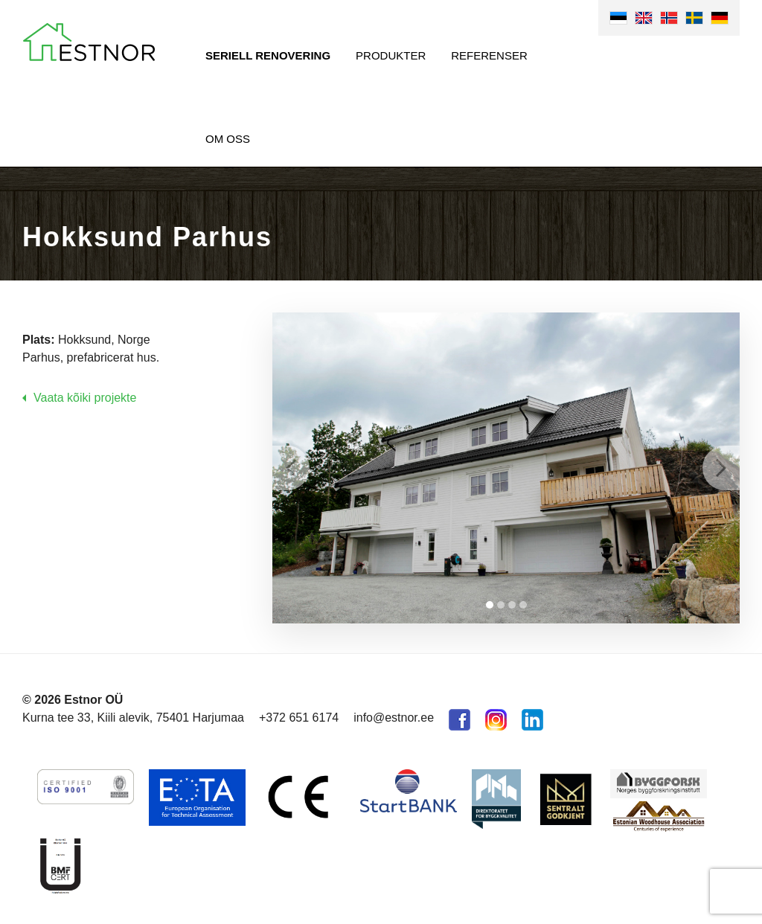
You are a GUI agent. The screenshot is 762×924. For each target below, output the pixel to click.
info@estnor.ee (393, 717)
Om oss (227, 138)
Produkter (391, 55)
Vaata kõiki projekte (84, 397)
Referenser (489, 55)
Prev (291, 468)
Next (721, 468)
